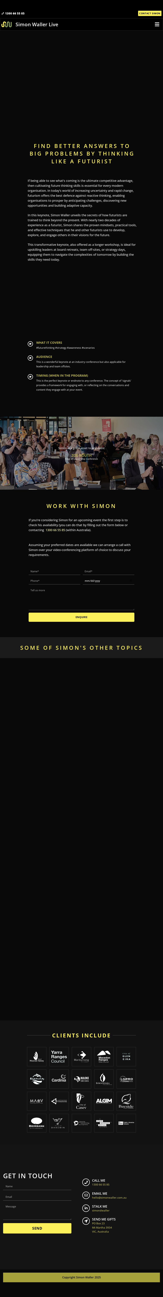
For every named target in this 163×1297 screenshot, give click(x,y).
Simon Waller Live (37, 26)
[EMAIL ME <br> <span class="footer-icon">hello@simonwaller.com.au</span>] (87, 1208)
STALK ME (103, 1220)
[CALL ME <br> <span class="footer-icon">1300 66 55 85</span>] (87, 1195)
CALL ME (103, 1194)
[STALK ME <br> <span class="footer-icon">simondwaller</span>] (87, 1221)
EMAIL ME (112, 1207)
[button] (156, 26)
